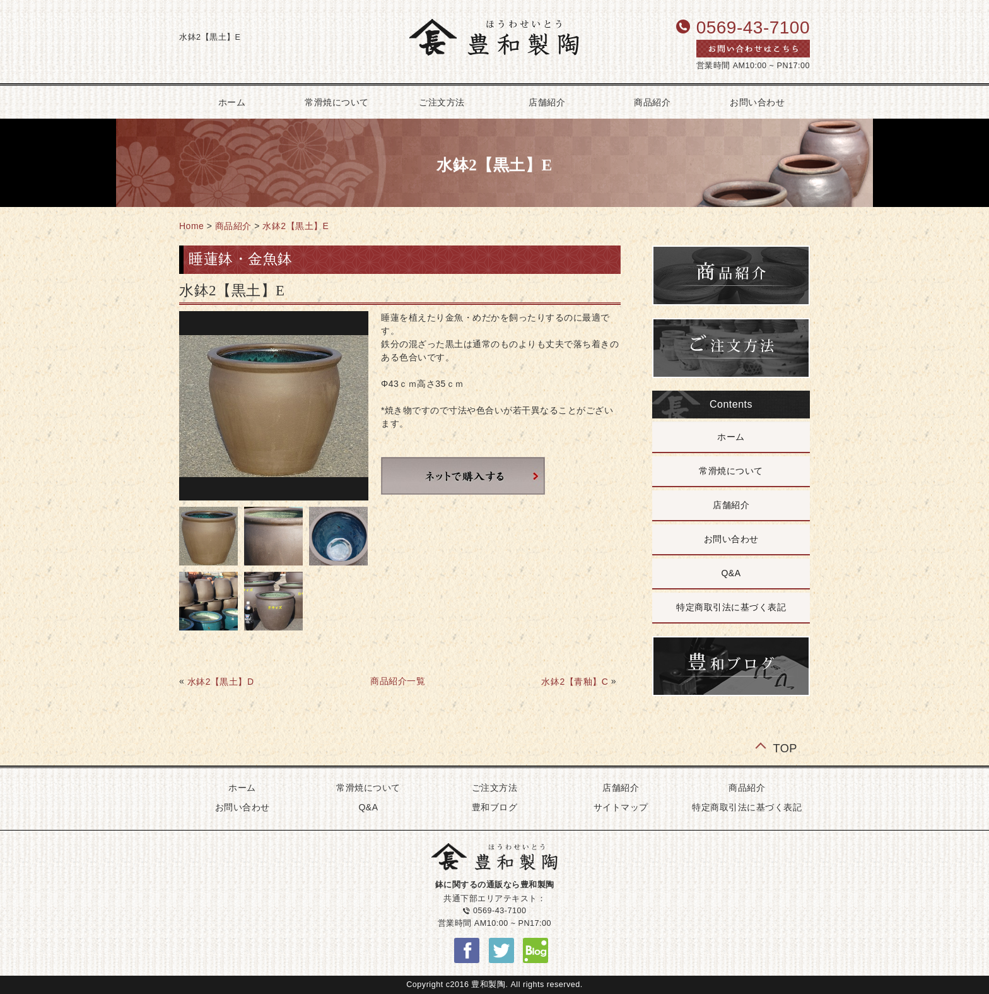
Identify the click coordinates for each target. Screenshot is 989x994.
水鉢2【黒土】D (220, 682)
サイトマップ (621, 807)
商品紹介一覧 (397, 681)
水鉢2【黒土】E (295, 226)
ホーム (232, 102)
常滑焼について (337, 102)
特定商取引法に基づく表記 (731, 607)
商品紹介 (652, 102)
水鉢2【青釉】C (574, 682)
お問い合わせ (757, 102)
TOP (785, 747)
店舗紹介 (547, 102)
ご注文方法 (442, 102)
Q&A (730, 573)
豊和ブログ (495, 807)
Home (191, 226)
